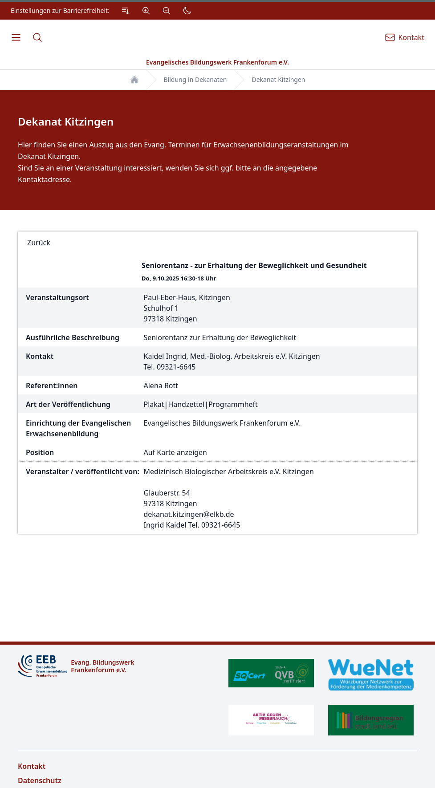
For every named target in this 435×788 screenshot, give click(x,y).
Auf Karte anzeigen (175, 452)
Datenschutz (39, 780)
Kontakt (31, 766)
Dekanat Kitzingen (278, 79)
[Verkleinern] (166, 11)
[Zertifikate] (321, 697)
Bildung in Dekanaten (195, 79)
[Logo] (114, 666)
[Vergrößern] (146, 11)
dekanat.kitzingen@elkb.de (189, 514)
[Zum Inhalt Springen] (125, 11)
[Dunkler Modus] (187, 11)
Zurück (38, 243)
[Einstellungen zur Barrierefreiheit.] (103, 11)
